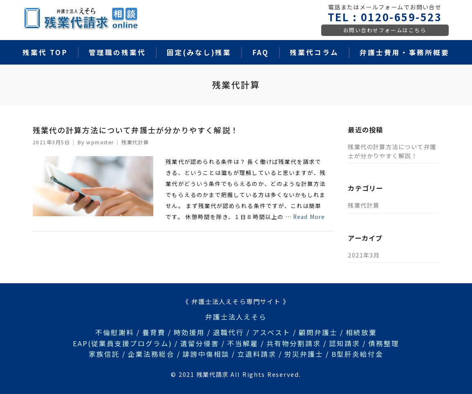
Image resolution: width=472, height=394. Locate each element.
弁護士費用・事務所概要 (405, 52)
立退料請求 (256, 354)
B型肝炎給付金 (357, 354)
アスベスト (271, 332)
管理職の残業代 (117, 52)
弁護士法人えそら (236, 317)
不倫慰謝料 (114, 332)
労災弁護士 (303, 354)
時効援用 (189, 332)
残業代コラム (314, 52)
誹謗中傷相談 (206, 354)
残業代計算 (135, 142)
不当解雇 (242, 343)
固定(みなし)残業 (199, 52)
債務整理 (383, 343)
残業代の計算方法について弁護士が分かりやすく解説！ (136, 130)
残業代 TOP (45, 52)
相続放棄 (361, 332)
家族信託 (104, 354)
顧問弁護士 (318, 332)
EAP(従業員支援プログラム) (122, 343)
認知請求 (344, 343)
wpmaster (100, 142)
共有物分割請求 (293, 343)
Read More (309, 217)
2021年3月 (364, 255)
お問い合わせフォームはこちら (385, 30)
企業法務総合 (151, 354)
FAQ (260, 52)
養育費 (154, 332)
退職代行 (228, 332)
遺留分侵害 (199, 343)
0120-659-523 (401, 16)
